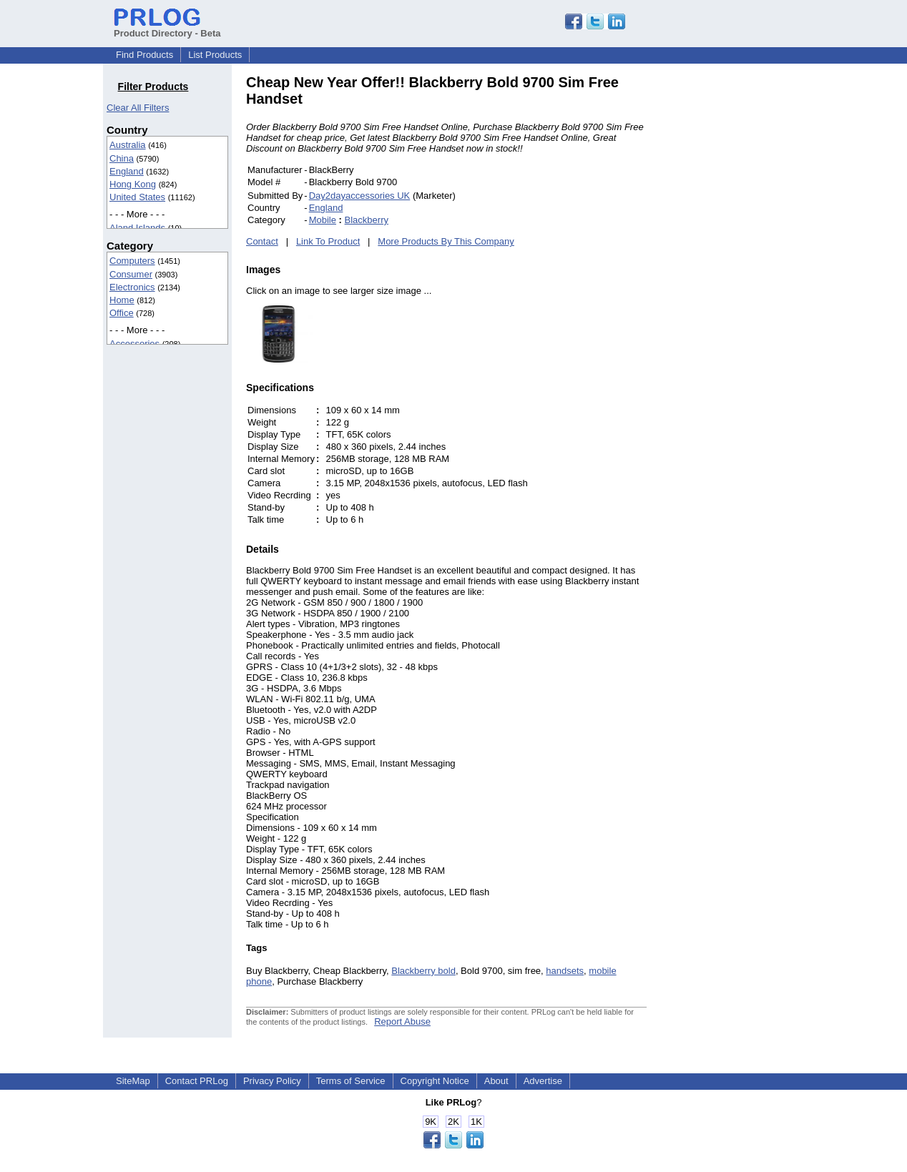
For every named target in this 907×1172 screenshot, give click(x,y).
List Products (215, 54)
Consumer (130, 274)
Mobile (322, 220)
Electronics (132, 287)
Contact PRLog (196, 1080)
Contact (262, 241)
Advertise (543, 1080)
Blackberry (366, 220)
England (126, 171)
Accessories (134, 343)
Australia (127, 144)
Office (121, 312)
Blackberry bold (423, 970)
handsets (565, 970)
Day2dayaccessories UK (360, 195)
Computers (132, 260)
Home (121, 300)
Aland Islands (137, 227)
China (121, 158)
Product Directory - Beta (167, 28)
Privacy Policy (272, 1080)
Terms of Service (351, 1080)
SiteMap (133, 1080)
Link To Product (328, 241)
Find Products (144, 54)
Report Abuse (402, 1021)
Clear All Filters (138, 107)
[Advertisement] (743, 288)
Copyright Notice (435, 1080)
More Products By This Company (446, 241)
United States (137, 197)
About (496, 1080)
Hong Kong (132, 184)
